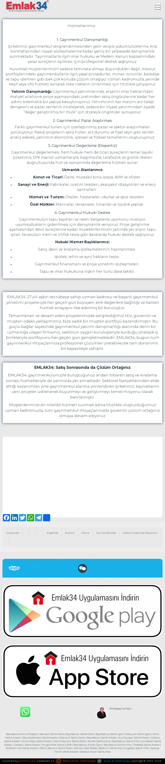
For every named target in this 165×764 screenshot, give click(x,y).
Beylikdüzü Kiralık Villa (117, 744)
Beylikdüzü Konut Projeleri (22, 734)
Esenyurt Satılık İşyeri (138, 734)
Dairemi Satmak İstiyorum (140, 532)
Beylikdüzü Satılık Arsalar (102, 737)
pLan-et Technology (113, 760)
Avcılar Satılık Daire (99, 741)
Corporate (12, 532)
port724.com (26, 760)
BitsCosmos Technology (75, 760)
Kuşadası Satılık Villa (136, 748)
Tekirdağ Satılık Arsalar (146, 744)
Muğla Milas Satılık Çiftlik (57, 744)
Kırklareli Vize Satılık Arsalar (22, 748)
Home (85, 532)
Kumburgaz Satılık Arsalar (133, 737)
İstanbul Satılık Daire (52, 734)
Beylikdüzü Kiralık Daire (88, 744)
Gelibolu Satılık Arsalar (27, 744)
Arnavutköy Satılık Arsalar (37, 741)
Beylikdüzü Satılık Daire (80, 734)
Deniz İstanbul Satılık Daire (70, 741)
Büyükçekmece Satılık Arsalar (40, 737)
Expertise (52, 532)
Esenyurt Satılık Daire (72, 737)
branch (70, 532)
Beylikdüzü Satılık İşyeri (110, 734)
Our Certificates (106, 532)
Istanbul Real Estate (85, 748)
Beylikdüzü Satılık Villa (125, 741)
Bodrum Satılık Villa (110, 748)
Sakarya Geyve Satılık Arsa (95, 751)
